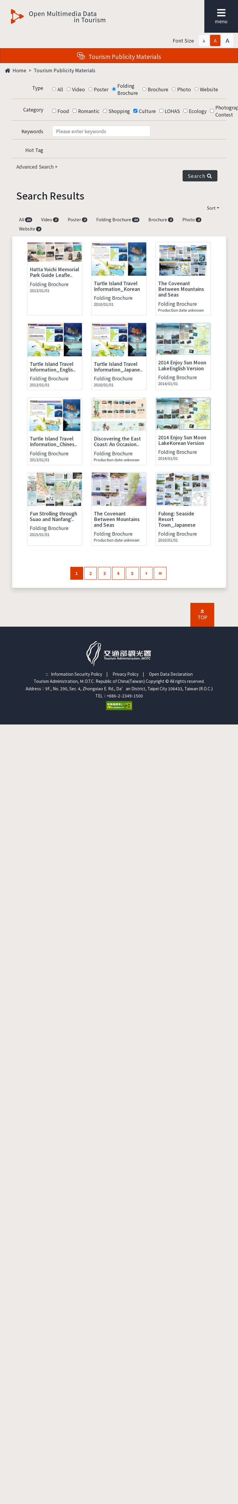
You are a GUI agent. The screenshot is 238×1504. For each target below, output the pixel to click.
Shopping (119, 111)
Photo (184, 89)
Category (33, 109)
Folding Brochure (127, 89)
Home (15, 70)
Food (63, 111)
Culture (147, 111)
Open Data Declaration (171, 674)
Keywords (32, 131)
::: (47, 674)
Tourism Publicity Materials (64, 70)
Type (37, 87)
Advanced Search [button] (35, 166)
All (60, 89)
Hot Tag (34, 149)
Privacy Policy (126, 674)
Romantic (88, 111)
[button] (204, 40)
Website (209, 89)
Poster (101, 89)
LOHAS (172, 111)
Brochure (158, 89)
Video (78, 89)
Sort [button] (211, 208)
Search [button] (200, 175)
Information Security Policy (76, 674)
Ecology (197, 111)
